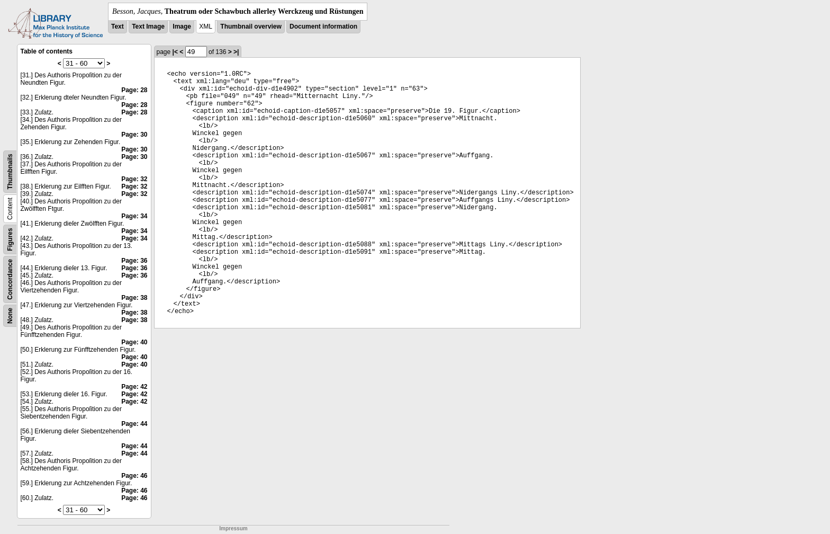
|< (175, 52)
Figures (10, 239)
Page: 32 (134, 179)
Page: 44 (134, 424)
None (10, 316)
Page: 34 (134, 216)
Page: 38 (134, 297)
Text (117, 26)
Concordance (10, 279)
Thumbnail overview (250, 26)
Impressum (233, 528)
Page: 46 (134, 475)
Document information (323, 26)
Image (182, 26)
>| (236, 52)
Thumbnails (10, 171)
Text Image (148, 26)
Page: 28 (134, 90)
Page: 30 (134, 134)
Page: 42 (134, 386)
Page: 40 (134, 342)
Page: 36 (134, 260)
